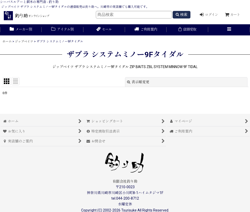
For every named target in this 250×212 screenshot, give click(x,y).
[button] (229, 29)
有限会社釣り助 (125, 181)
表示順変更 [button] (138, 82)
